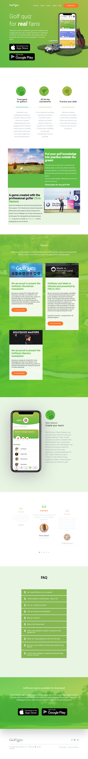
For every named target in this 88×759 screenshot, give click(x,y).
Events (48, 5)
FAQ (60, 5)
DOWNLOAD (71, 6)
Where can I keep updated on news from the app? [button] (43, 639)
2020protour (31, 219)
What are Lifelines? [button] (33, 618)
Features (36, 5)
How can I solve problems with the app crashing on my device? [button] (45, 646)
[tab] (44, 592)
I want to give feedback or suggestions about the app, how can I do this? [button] (45, 654)
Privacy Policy (62, 747)
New (55, 5)
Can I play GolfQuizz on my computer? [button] (40, 592)
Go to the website (19, 310)
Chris (10, 219)
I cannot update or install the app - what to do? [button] (42, 599)
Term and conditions (73, 747)
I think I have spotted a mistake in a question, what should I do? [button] (44, 631)
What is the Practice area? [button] (36, 624)
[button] (39, 552)
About (42, 5)
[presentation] (10, 554)
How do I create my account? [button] (37, 605)
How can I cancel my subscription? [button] (38, 611)
